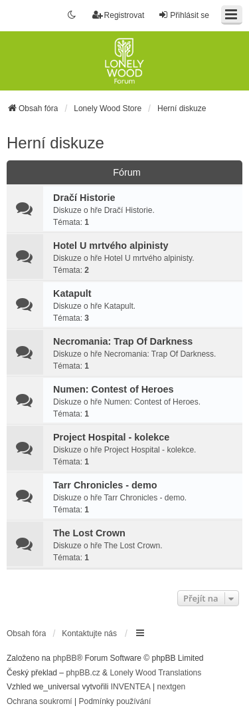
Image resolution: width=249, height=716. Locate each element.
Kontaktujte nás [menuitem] (89, 633)
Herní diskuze (55, 143)
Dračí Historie (84, 197)
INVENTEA (131, 686)
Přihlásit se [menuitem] (183, 15)
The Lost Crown (89, 533)
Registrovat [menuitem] (118, 15)
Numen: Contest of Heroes (113, 389)
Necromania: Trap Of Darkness (123, 341)
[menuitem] (39, 702)
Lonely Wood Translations (155, 672)
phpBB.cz (83, 672)
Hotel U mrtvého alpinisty (111, 245)
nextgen (171, 686)
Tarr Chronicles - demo (105, 485)
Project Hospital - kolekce (111, 437)
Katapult (72, 293)
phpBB (64, 658)
